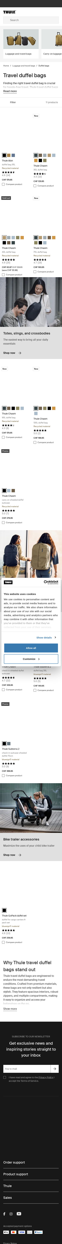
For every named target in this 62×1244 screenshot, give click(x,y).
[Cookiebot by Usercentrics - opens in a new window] (44, 582)
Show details (44, 637)
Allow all (31, 648)
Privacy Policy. (46, 1077)
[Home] (12, 12)
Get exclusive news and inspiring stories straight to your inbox (31, 1049)
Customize (31, 658)
